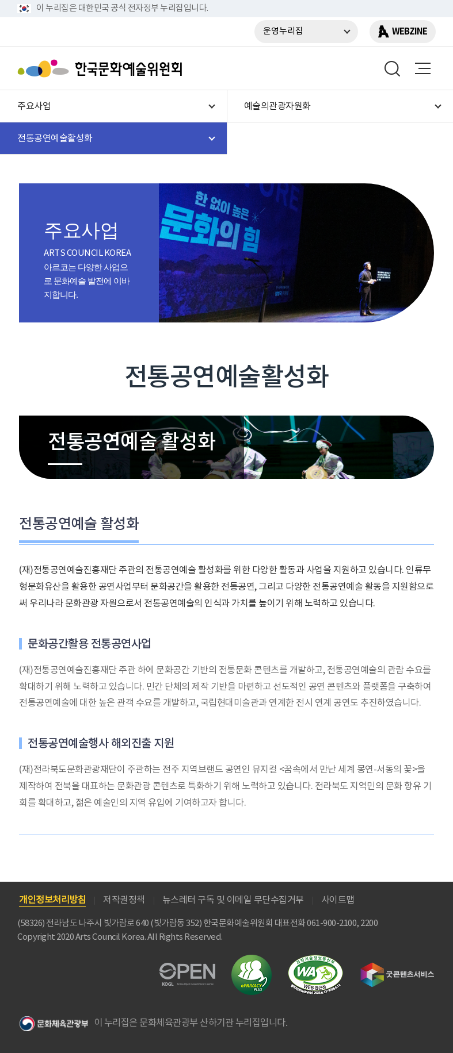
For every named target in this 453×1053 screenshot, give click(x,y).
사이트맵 (338, 900)
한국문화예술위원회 (102, 68)
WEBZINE (409, 31)
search (392, 68)
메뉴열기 (422, 68)
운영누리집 (283, 31)
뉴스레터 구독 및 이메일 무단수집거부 (233, 900)
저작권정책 (124, 900)
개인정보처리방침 (52, 900)
